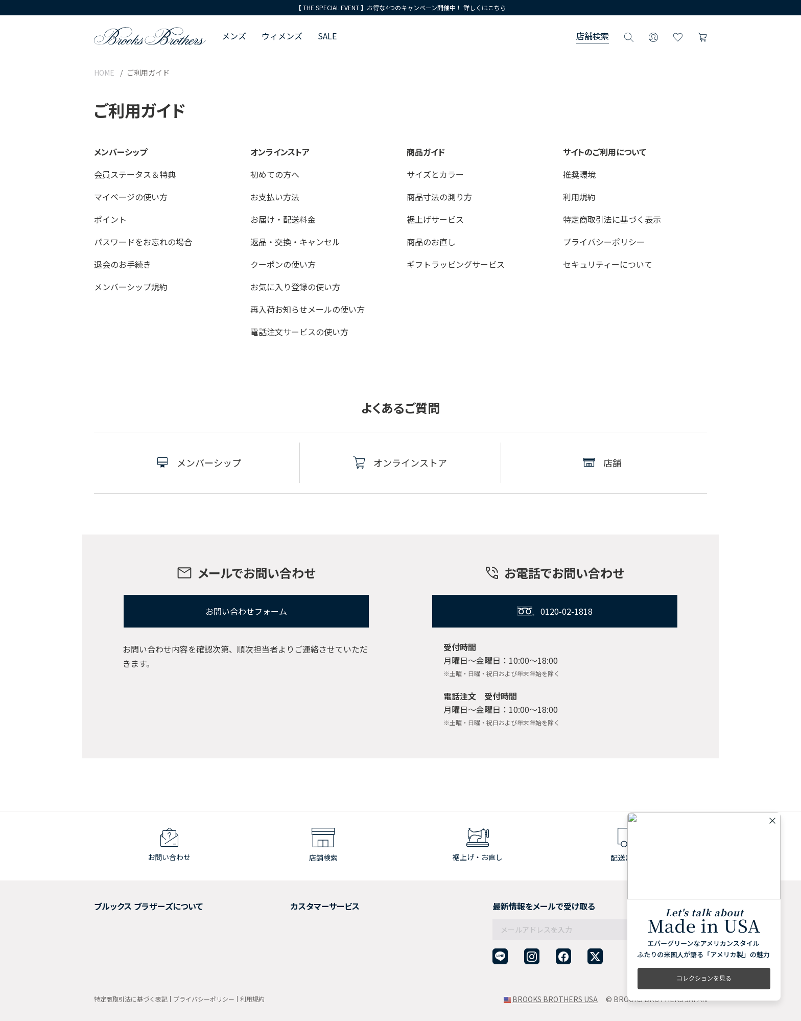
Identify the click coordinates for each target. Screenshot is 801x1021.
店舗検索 (592, 36)
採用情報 (108, 916)
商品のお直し (431, 242)
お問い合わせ (281, 953)
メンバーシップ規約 (131, 287)
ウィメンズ (282, 36)
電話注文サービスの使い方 (299, 332)
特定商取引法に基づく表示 (612, 219)
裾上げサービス (435, 219)
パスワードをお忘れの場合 (143, 242)
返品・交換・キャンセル (295, 242)
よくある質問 (281, 941)
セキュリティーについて (607, 264)
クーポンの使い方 (283, 264)
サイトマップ (115, 966)
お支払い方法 (274, 197)
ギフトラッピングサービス (456, 264)
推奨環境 (579, 174)
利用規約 (579, 197)
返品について (281, 916)
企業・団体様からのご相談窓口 (310, 966)
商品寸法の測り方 (439, 197)
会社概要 (108, 903)
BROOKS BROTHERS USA (555, 999)
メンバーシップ (119, 941)
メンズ (234, 36)
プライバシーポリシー (604, 242)
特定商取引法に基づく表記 (131, 998)
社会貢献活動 (115, 928)
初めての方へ (274, 174)
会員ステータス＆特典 (135, 174)
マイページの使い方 (131, 197)
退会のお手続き (122, 264)
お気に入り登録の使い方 (295, 287)
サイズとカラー (435, 174)
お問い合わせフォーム (246, 611)
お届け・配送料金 (283, 219)
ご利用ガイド (281, 903)
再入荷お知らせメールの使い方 (307, 309)
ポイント (110, 219)
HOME (104, 72)
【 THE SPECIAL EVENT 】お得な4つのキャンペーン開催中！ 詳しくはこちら (400, 7)
